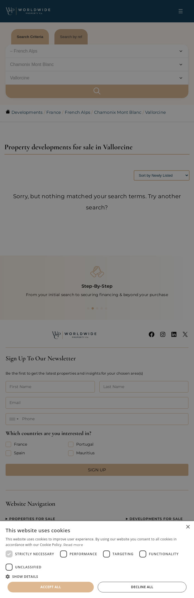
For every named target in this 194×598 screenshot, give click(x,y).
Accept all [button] (50, 587)
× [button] (188, 527)
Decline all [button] (142, 587)
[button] (97, 576)
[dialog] (97, 559)
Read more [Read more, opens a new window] (73, 545)
